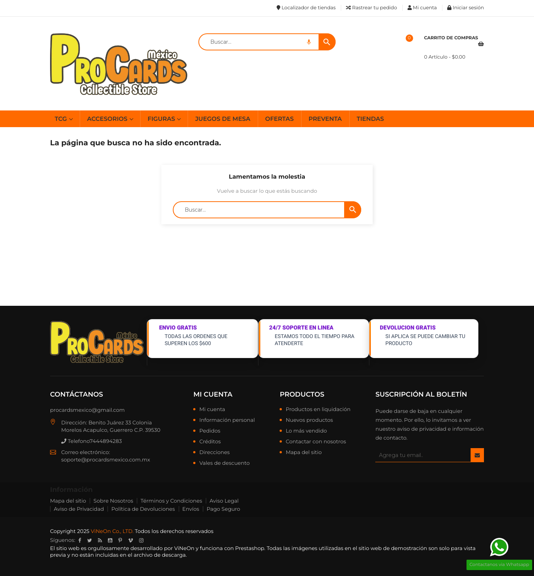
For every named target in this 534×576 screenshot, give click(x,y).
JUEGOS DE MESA (222, 119)
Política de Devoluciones (143, 509)
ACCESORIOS (108, 119)
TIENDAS (370, 119)
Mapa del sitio (304, 453)
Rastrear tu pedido (371, 8)
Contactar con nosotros (316, 442)
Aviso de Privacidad (79, 509)
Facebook (79, 540)
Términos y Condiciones (171, 500)
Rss (100, 540)
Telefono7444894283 (91, 441)
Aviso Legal (224, 500)
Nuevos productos (309, 420)
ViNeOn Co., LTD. (112, 531)
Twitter (89, 540)
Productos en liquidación (318, 410)
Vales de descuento (224, 463)
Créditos (210, 442)
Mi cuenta (212, 394)
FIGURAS (162, 119)
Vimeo (130, 540)
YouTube (110, 540)
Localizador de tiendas (306, 8)
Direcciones (214, 453)
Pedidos (209, 431)
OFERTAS (279, 119)
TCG (62, 119)
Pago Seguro (223, 509)
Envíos (191, 509)
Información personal (227, 420)
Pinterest (120, 540)
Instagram (141, 540)
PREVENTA (325, 119)
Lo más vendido (306, 431)
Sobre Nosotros (113, 500)
